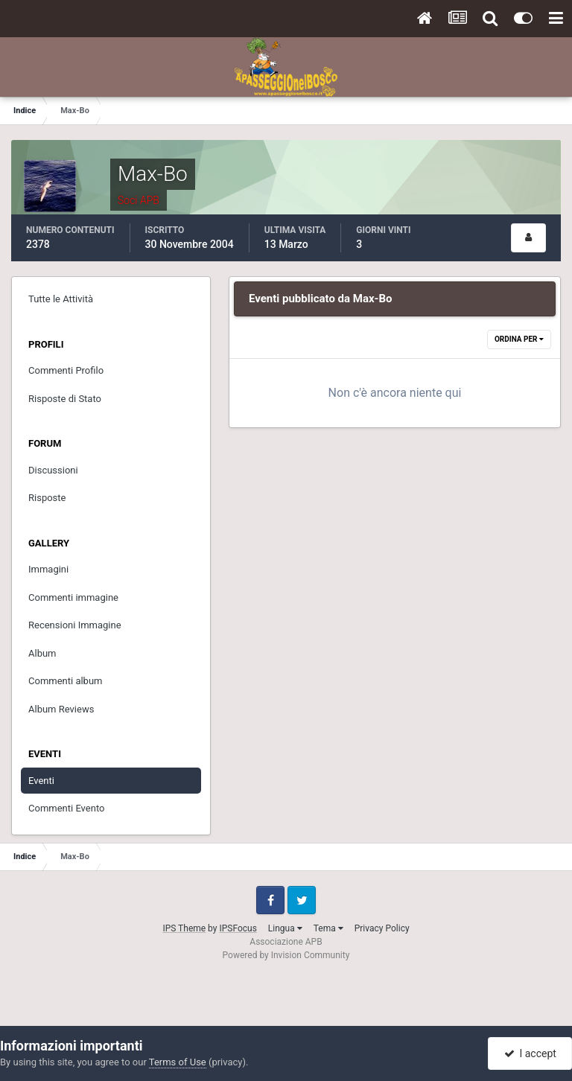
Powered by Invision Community (286, 955)
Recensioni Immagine (74, 625)
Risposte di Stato (64, 398)
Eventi (41, 780)
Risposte (47, 497)
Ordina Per (519, 339)
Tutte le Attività (60, 298)
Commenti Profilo (66, 370)
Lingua (285, 928)
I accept (530, 1053)
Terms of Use (177, 1062)
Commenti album (65, 680)
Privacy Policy (382, 928)
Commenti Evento (66, 808)
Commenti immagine (73, 597)
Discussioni (53, 470)
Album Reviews (61, 709)
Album (42, 653)
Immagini (48, 569)
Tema (328, 928)
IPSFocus (237, 928)
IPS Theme (184, 928)
